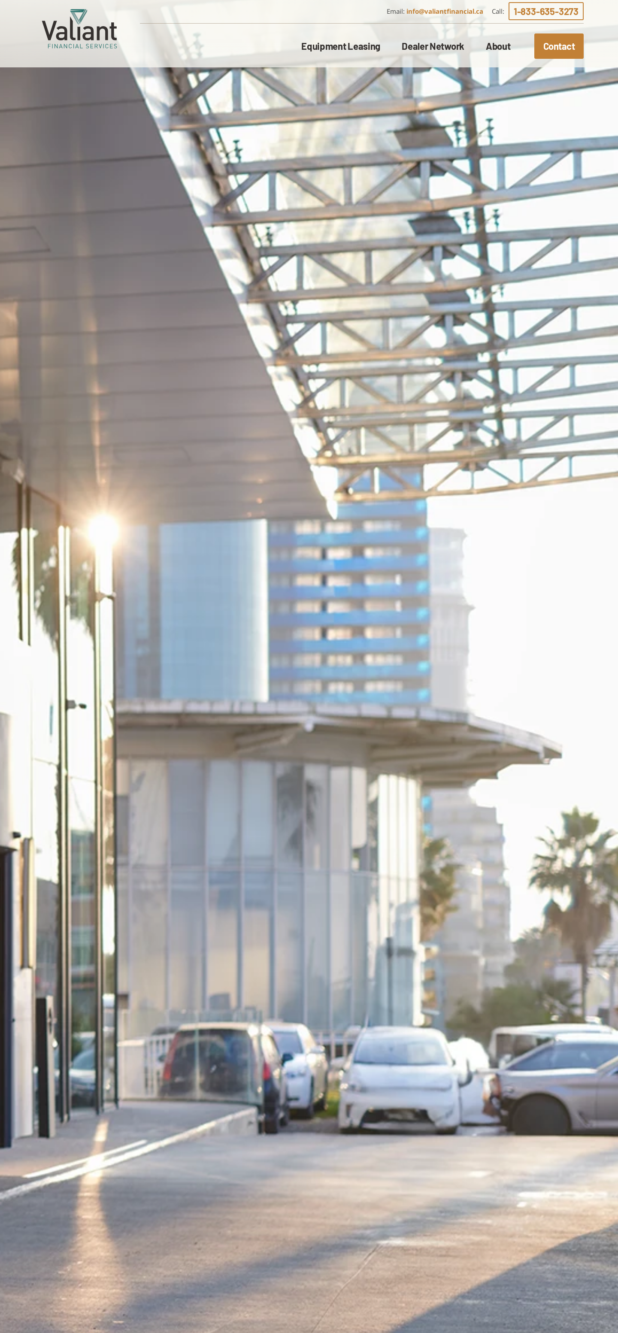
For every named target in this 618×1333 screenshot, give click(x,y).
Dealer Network (433, 46)
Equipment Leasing (340, 46)
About (498, 46)
